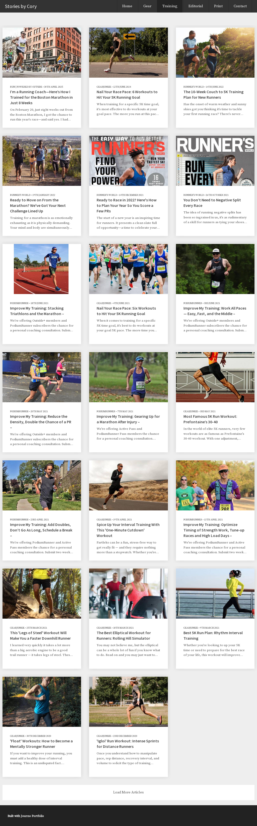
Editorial (195, 6)
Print (218, 6)
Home (127, 6)
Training (169, 6)
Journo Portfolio (32, 816)
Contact (240, 6)
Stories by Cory (21, 6)
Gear (147, 6)
